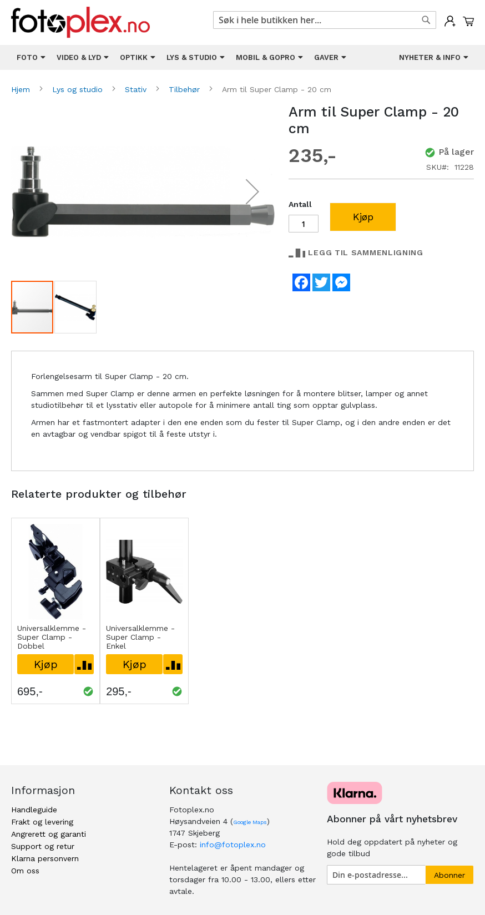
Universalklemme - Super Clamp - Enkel (140, 637)
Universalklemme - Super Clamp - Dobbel (51, 637)
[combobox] (324, 20)
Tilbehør (186, 89)
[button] (252, 192)
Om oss (25, 870)
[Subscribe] (449, 874)
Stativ (137, 89)
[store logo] (80, 22)
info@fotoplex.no (233, 844)
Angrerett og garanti (48, 834)
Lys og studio (78, 89)
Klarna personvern (45, 858)
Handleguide (34, 809)
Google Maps (250, 822)
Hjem (22, 89)
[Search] (426, 20)
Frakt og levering (42, 821)
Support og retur (42, 846)
